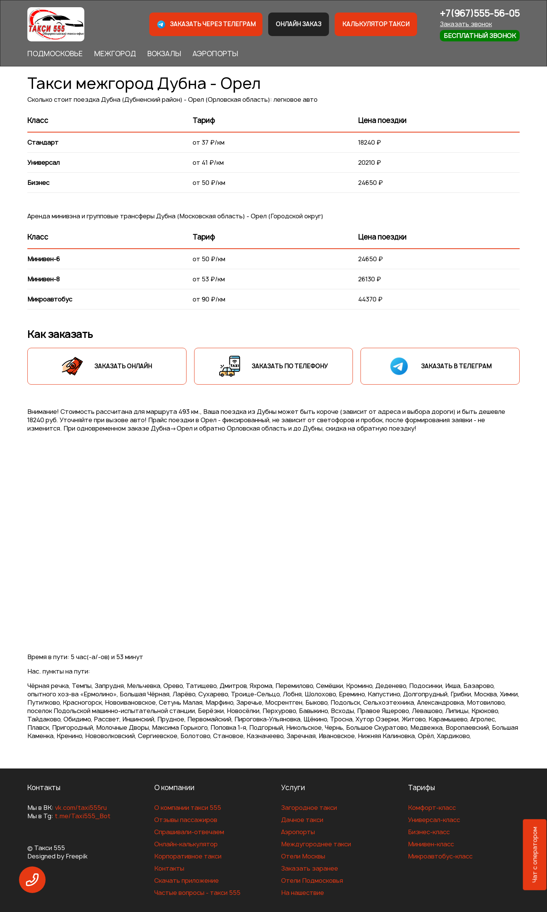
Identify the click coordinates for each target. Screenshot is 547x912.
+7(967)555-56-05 (480, 13)
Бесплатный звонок (480, 36)
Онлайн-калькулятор (186, 844)
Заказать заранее (309, 868)
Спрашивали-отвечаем (189, 832)
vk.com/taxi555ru (81, 807)
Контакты (169, 868)
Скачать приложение (186, 880)
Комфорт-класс (432, 807)
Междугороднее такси (316, 844)
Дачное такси (302, 820)
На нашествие (302, 892)
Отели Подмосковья (312, 880)
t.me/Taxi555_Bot (83, 816)
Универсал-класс (434, 820)
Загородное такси (309, 807)
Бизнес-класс (429, 832)
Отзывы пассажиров (185, 820)
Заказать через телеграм (206, 24)
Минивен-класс (431, 844)
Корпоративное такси (187, 856)
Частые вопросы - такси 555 (197, 892)
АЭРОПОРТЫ (215, 53)
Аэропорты (298, 832)
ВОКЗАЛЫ (164, 53)
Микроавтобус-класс (440, 856)
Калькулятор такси (375, 24)
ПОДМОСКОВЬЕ (55, 53)
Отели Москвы (303, 856)
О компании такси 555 (187, 807)
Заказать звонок (466, 24)
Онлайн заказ (298, 24)
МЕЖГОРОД (115, 53)
